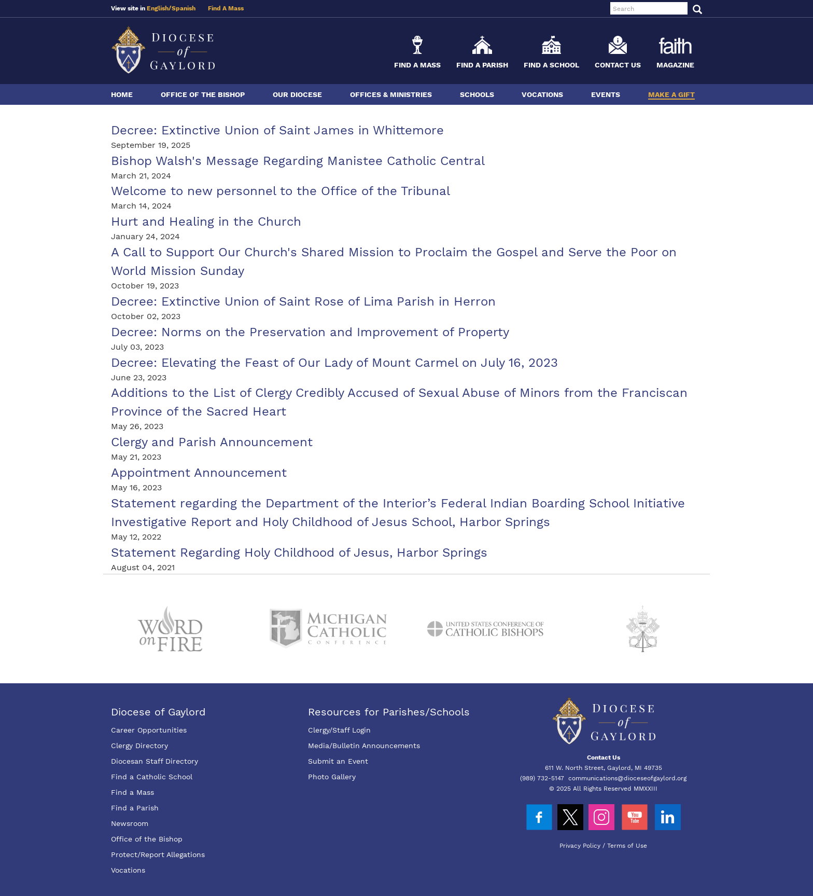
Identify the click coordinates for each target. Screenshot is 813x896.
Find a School (551, 65)
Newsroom (129, 823)
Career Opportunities (149, 730)
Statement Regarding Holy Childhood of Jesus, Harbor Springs (299, 552)
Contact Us (618, 65)
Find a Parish (482, 65)
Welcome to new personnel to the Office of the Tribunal (280, 191)
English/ (159, 8)
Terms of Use (627, 845)
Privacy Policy (579, 845)
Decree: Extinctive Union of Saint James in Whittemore (277, 130)
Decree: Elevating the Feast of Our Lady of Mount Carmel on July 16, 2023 (334, 362)
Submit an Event (338, 761)
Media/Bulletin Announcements (364, 745)
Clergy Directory (139, 745)
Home (122, 94)
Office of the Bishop (203, 94)
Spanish (183, 8)
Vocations (542, 94)
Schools (477, 94)
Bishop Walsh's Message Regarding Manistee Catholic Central (298, 161)
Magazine (675, 65)
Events (605, 94)
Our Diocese (297, 94)
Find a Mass (417, 65)
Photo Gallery (332, 777)
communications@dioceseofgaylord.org (627, 778)
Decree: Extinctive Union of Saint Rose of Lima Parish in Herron (303, 301)
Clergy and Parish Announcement (212, 442)
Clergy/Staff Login (339, 730)
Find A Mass (226, 8)
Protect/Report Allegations (158, 854)
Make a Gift (671, 94)
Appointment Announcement (199, 472)
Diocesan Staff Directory (154, 761)
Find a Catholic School (151, 777)
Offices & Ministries (391, 94)
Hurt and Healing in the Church (206, 221)
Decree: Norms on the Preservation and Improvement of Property (310, 332)
